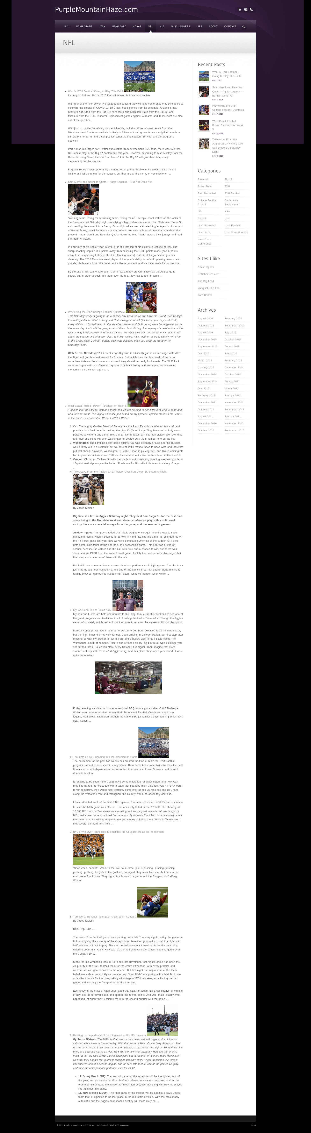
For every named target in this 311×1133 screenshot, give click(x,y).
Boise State (205, 186)
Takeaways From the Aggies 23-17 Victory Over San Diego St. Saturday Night (120, 471)
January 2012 (233, 395)
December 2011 (207, 402)
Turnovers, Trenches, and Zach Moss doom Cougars (104, 916)
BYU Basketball (207, 193)
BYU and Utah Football (97, 1125)
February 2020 (233, 318)
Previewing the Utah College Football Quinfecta (96, 312)
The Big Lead (206, 281)
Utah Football (233, 225)
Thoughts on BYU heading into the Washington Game (105, 757)
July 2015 (203, 353)
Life (200, 211)
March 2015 (205, 360)
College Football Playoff (207, 202)
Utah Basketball (207, 225)
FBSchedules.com (208, 274)
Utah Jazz (204, 232)
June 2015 (231, 353)
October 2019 (206, 325)
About (253, 1125)
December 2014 (234, 367)
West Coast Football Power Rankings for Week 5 (97, 405)
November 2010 (234, 423)
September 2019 (234, 325)
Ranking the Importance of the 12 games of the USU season (109, 1035)
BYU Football (232, 193)
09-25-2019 (217, 134)
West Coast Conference (205, 241)
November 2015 (207, 339)
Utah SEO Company (119, 1125)
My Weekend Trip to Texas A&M (92, 610)
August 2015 (232, 346)
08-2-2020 (217, 80)
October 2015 (233, 339)
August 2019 (205, 332)
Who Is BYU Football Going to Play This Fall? (95, 91)
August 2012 (232, 381)
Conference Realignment (232, 202)
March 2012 (232, 388)
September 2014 (207, 381)
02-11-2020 (217, 100)
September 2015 (207, 346)
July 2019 (230, 332)
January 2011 (233, 416)
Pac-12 (202, 218)
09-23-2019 (217, 156)
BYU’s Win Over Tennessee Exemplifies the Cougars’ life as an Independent (118, 831)
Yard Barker (205, 295)
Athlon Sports (206, 267)
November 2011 (234, 402)
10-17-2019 (217, 114)
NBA (227, 211)
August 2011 (205, 416)
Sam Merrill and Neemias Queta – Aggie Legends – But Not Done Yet (110, 181)
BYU (227, 186)
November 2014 (207, 374)
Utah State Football (236, 232)
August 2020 (205, 318)
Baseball (203, 179)
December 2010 (207, 423)
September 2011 (234, 409)
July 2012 (203, 388)
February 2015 (233, 360)
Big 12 (228, 179)
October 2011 (206, 409)
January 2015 (206, 367)
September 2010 (234, 430)
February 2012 (206, 395)
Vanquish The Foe (208, 288)
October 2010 (206, 430)
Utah (227, 218)
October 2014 (233, 374)
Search (244, 27)
